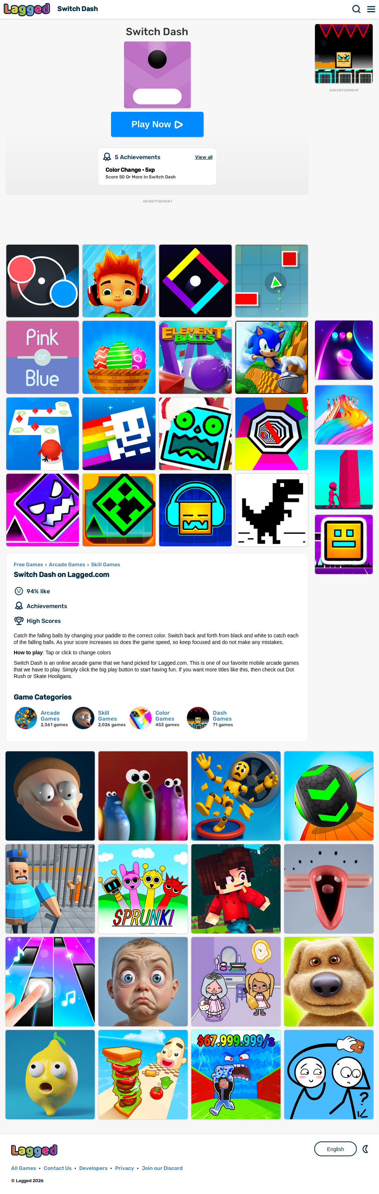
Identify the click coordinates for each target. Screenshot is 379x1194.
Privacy (124, 1168)
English (335, 1149)
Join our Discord (162, 1168)
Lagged (28, 9)
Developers (93, 1168)
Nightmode (366, 1148)
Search (356, 9)
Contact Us (57, 1168)
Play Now (151, 124)
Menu (371, 9)
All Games (23, 1168)
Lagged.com (35, 1150)
